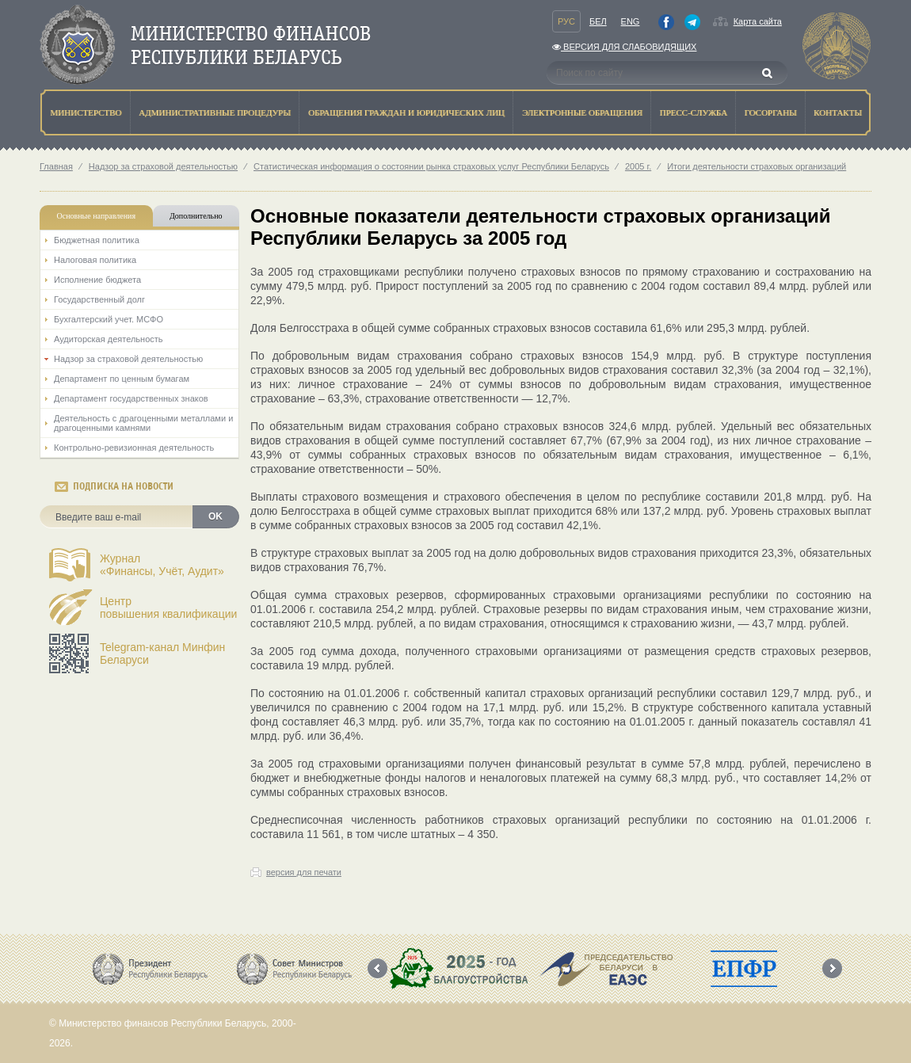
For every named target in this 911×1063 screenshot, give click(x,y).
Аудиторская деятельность (108, 339)
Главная (56, 166)
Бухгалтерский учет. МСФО (108, 319)
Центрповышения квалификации (168, 607)
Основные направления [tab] (96, 215)
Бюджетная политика (96, 240)
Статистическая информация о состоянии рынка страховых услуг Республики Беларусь (431, 166)
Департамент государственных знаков (131, 398)
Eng (630, 21)
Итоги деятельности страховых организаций (756, 166)
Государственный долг (99, 299)
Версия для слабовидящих (624, 46)
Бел (598, 21)
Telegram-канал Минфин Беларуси (162, 653)
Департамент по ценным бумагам (121, 378)
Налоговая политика (95, 260)
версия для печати (303, 872)
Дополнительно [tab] (196, 215)
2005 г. (638, 166)
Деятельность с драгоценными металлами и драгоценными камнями (143, 422)
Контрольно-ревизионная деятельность (134, 447)
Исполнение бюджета (97, 279)
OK (215, 516)
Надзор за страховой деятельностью (163, 166)
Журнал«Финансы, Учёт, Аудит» (162, 564)
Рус (566, 21)
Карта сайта (758, 21)
